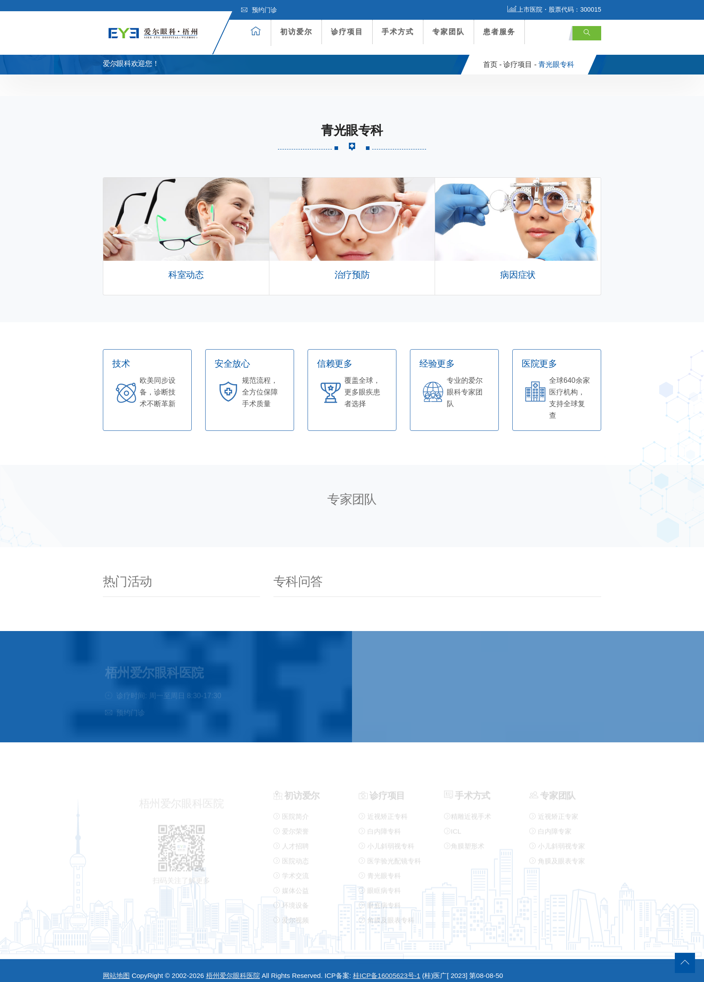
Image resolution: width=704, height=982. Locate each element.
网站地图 (116, 967)
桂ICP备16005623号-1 (386, 967)
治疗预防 (352, 266)
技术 (121, 355)
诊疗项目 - (520, 55)
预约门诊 (259, 9)
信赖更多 (334, 355)
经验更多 (436, 355)
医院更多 (539, 355)
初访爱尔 (296, 31)
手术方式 (398, 31)
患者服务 (499, 31)
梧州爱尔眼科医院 (233, 967)
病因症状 (517, 266)
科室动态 (185, 266)
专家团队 (448, 31)
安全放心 (232, 355)
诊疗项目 (347, 31)
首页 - (492, 55)
